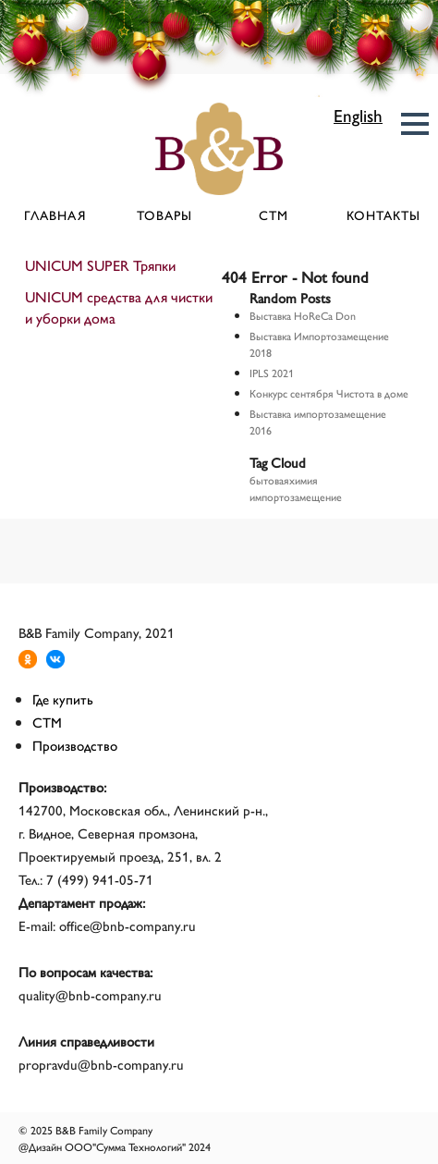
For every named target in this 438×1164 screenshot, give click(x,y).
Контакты (383, 214)
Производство (74, 744)
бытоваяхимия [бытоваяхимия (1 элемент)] (283, 480)
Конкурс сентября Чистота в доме (328, 393)
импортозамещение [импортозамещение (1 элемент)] (295, 496)
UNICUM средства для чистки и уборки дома (119, 307)
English (358, 115)
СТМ (273, 214)
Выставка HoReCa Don (302, 315)
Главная (55, 214)
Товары (164, 214)
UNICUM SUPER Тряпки (100, 265)
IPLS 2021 (271, 372)
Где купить (62, 698)
